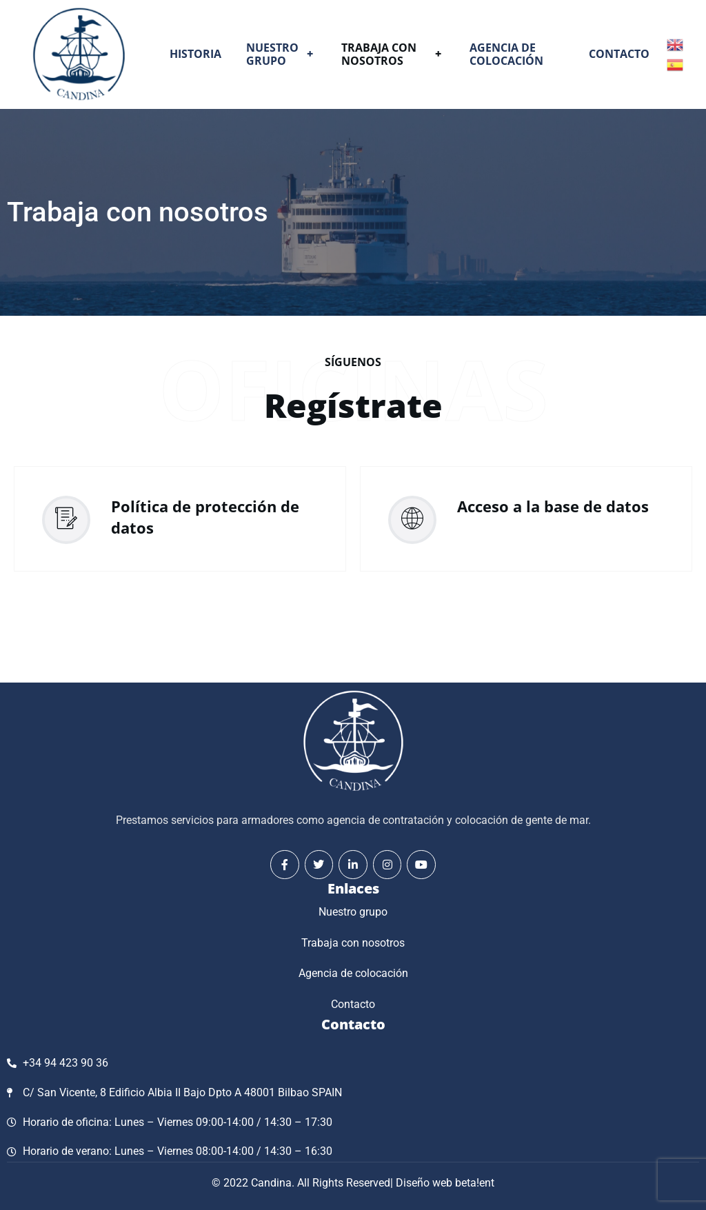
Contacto (619, 53)
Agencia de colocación (506, 54)
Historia (195, 53)
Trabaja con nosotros (392, 54)
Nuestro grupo (281, 54)
